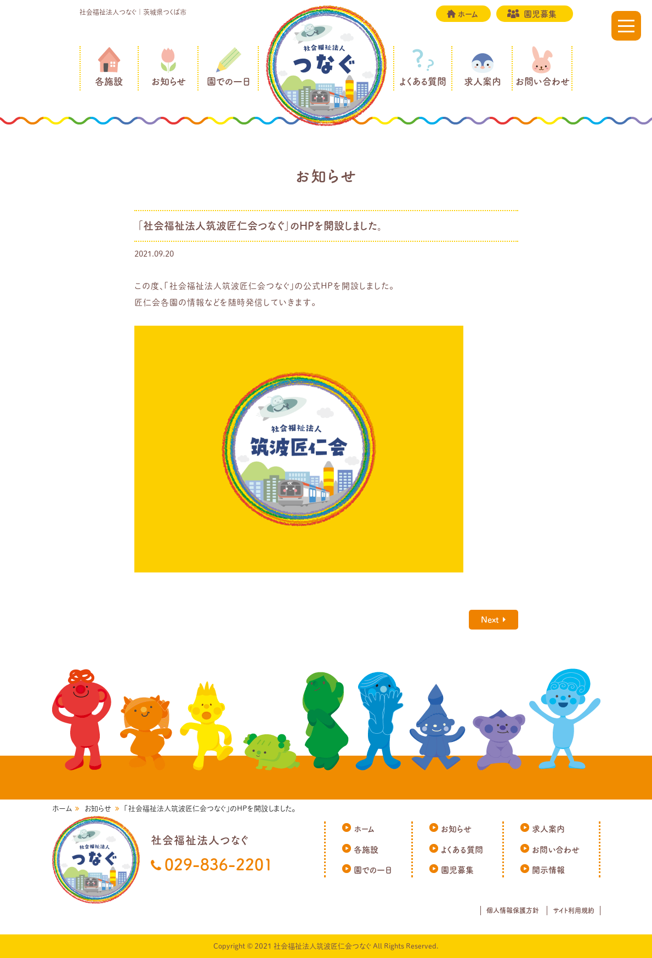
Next (490, 619)
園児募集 (540, 14)
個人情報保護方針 (512, 910)
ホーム (467, 14)
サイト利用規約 (573, 910)
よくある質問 (422, 81)
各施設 (109, 81)
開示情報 (548, 870)
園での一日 (229, 81)
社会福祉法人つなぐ (326, 65)
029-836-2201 (219, 864)
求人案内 (482, 81)
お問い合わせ (542, 81)
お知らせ (168, 81)
